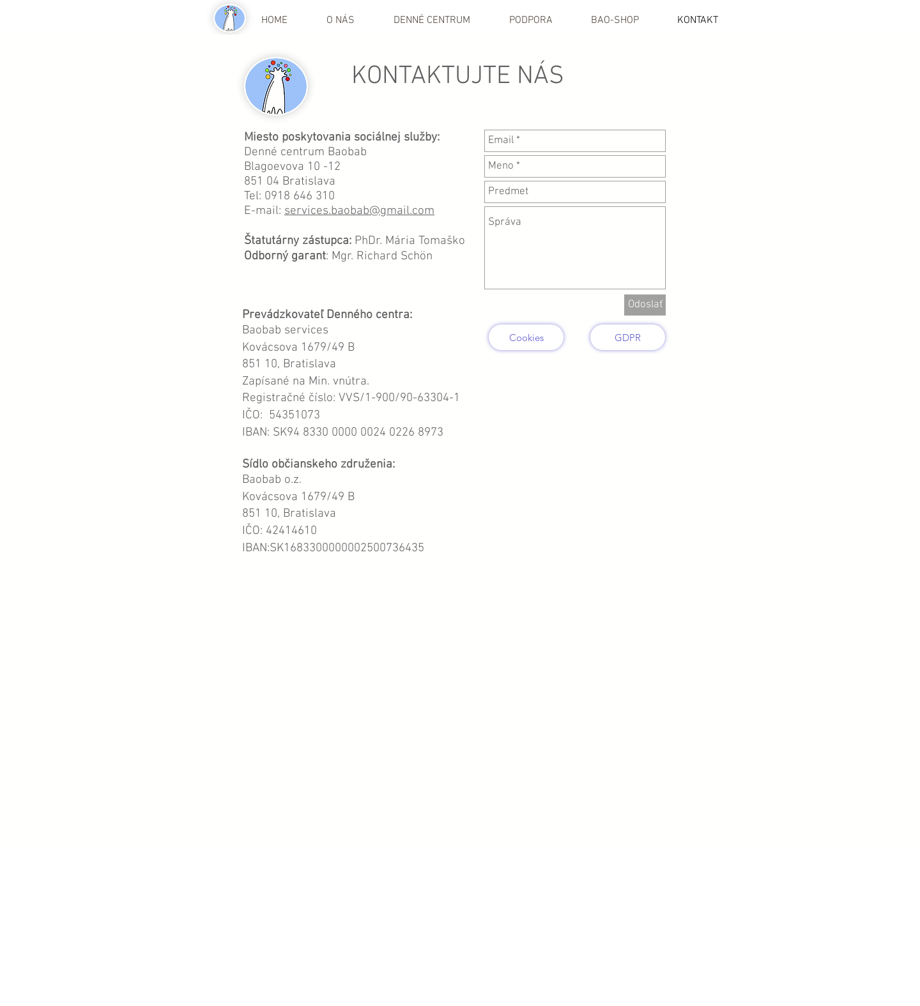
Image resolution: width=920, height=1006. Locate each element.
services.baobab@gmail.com (359, 211)
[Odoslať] (645, 305)
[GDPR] (627, 337)
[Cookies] (526, 337)
